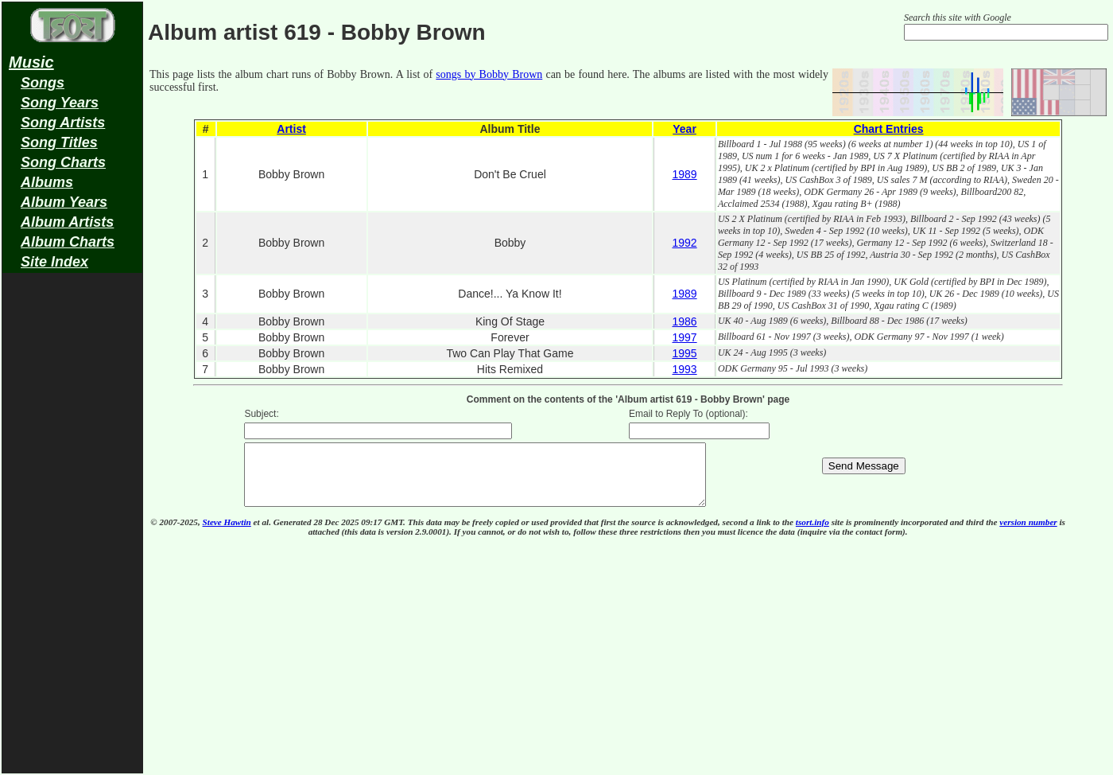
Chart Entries (889, 129)
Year (684, 129)
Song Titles (59, 142)
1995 (684, 353)
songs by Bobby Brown (489, 74)
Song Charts (63, 162)
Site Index (54, 262)
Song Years (60, 103)
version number (1028, 534)
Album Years (64, 202)
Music (31, 62)
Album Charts (67, 242)
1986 (684, 321)
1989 (684, 174)
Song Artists (63, 122)
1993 (684, 369)
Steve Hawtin (227, 534)
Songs (42, 83)
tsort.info (812, 534)
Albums (47, 182)
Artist (291, 129)
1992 (684, 242)
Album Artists (67, 222)
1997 (684, 337)
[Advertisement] (72, 530)
